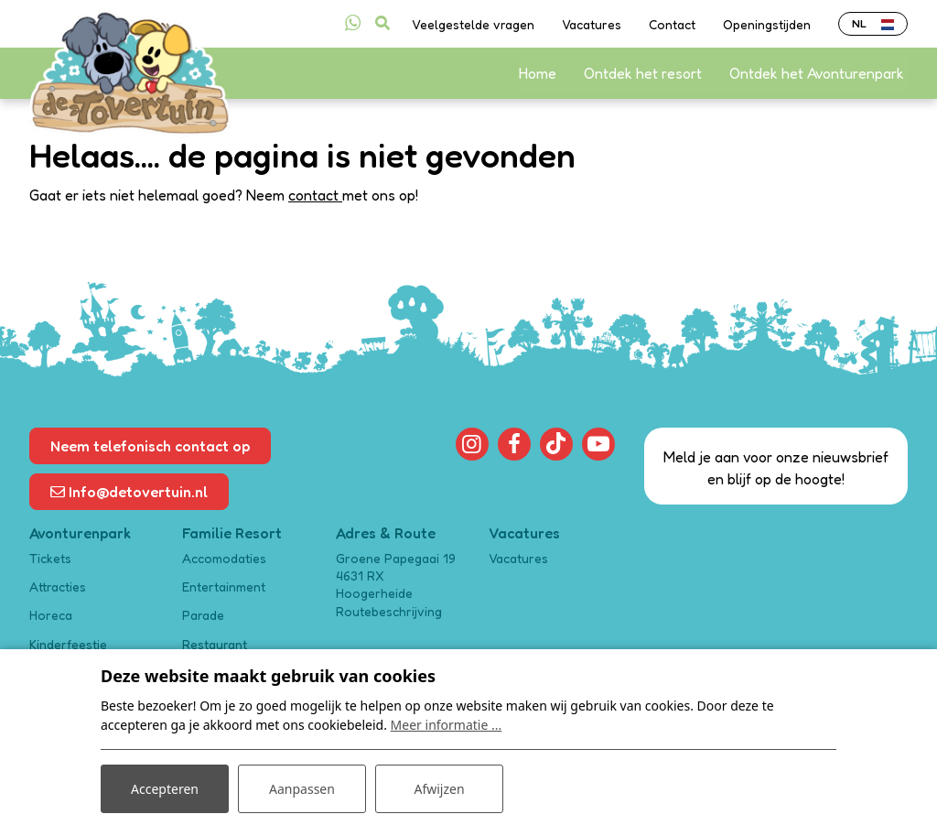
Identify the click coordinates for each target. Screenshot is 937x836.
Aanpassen (302, 789)
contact (315, 195)
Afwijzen (439, 789)
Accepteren (165, 789)
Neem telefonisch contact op (150, 446)
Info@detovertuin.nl (129, 492)
